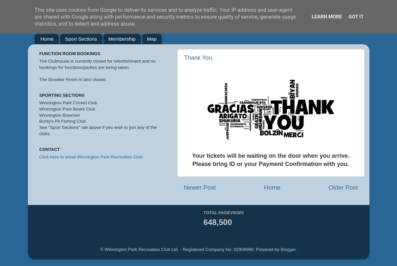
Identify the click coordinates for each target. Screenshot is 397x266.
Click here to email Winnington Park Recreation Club (91, 156)
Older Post (343, 187)
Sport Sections (81, 39)
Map (152, 39)
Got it (356, 17)
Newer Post (200, 187)
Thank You (198, 57)
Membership (122, 39)
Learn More (327, 17)
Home (47, 39)
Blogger (288, 249)
